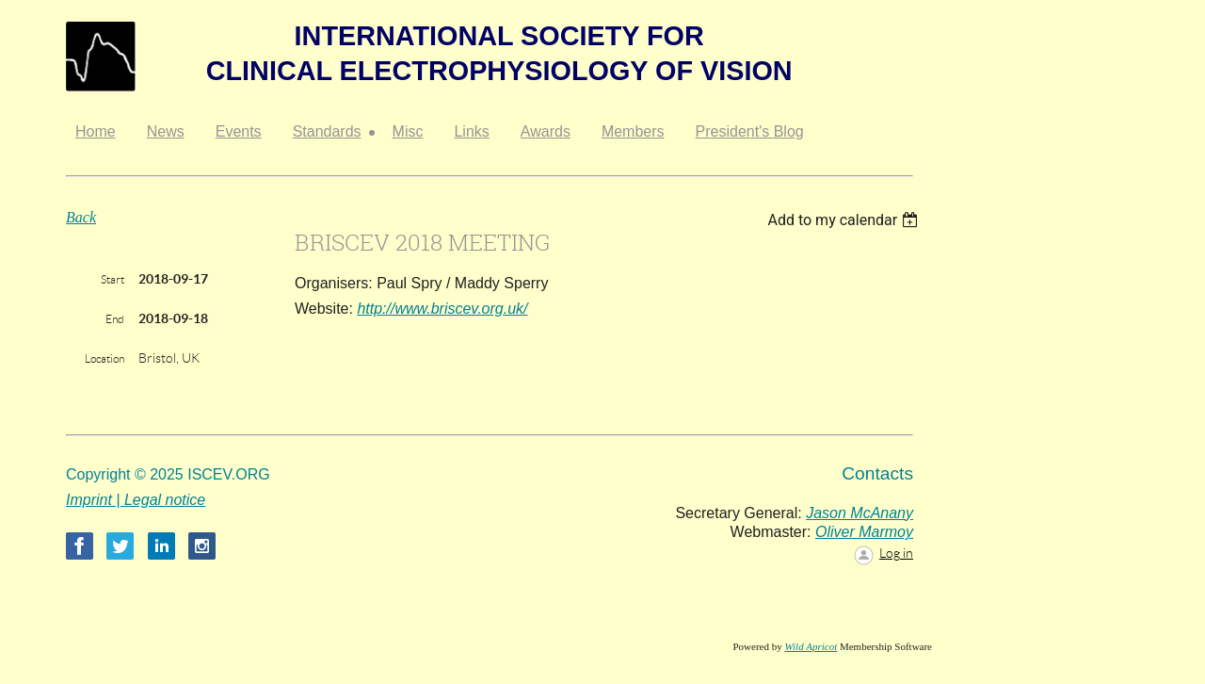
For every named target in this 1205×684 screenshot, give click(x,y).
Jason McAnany (859, 513)
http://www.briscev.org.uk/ (442, 309)
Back (81, 217)
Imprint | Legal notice (135, 500)
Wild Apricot (810, 646)
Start (112, 279)
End (114, 319)
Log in (896, 553)
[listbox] (845, 220)
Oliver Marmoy (864, 532)
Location (104, 358)
